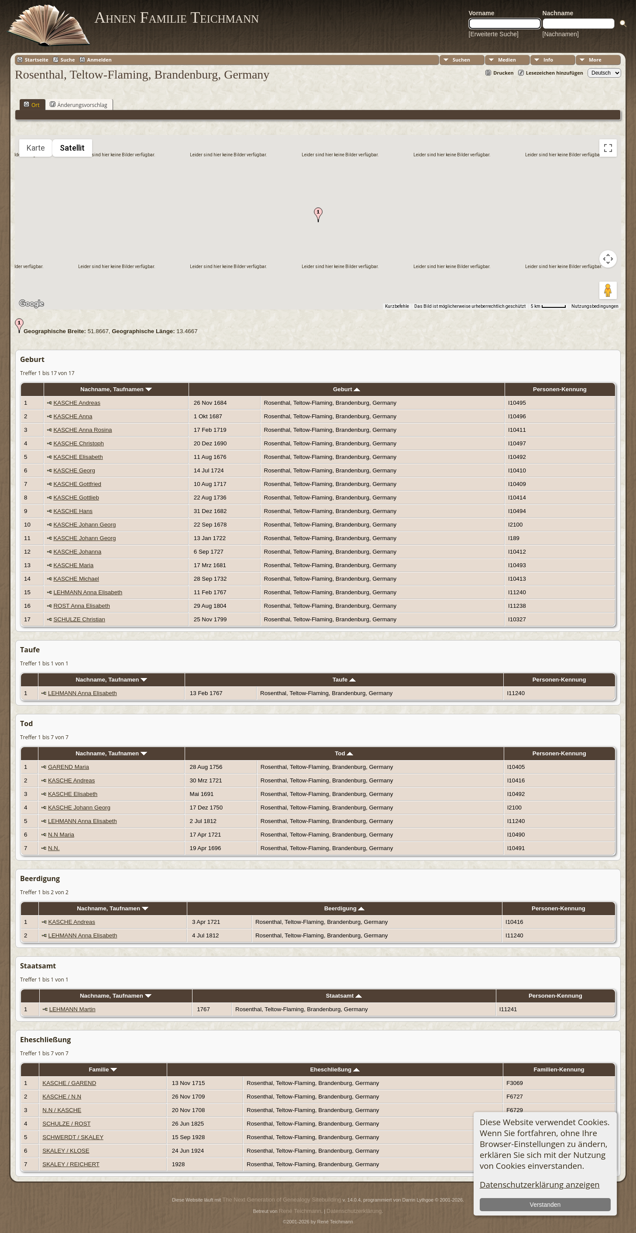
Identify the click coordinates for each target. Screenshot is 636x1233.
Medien (507, 59)
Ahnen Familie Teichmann (176, 17)
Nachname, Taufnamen (116, 389)
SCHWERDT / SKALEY (72, 1137)
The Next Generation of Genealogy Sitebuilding (281, 1199)
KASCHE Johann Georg (84, 524)
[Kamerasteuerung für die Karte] (608, 259)
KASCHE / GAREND (69, 1083)
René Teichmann (300, 1211)
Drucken (503, 72)
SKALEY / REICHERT (70, 1164)
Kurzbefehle (397, 306)
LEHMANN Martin (72, 1009)
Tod (344, 753)
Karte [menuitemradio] (36, 147)
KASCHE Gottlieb (76, 497)
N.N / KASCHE (61, 1110)
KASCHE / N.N (61, 1096)
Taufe (344, 679)
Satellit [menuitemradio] (72, 147)
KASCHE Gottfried (77, 484)
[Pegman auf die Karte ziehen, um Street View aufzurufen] (608, 290)
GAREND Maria (68, 767)
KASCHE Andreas (76, 403)
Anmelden (99, 59)
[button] (318, 214)
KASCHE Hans (73, 511)
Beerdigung (344, 908)
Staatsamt (343, 995)
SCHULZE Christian (79, 619)
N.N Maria (61, 834)
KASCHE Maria (73, 565)
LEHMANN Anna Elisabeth (87, 592)
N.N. (54, 848)
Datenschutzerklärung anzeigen (540, 1184)
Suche (68, 59)
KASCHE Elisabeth (78, 457)
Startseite (36, 59)
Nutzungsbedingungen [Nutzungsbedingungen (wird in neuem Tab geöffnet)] (595, 306)
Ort (32, 105)
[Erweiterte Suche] (494, 34)
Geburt (346, 389)
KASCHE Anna (72, 416)
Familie (103, 1069)
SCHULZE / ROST (66, 1123)
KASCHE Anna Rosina (82, 430)
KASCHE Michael (76, 578)
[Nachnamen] (561, 34)
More (595, 59)
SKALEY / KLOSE (65, 1150)
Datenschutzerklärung (354, 1211)
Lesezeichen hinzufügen (554, 72)
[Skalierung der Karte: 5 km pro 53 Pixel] (548, 306)
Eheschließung (335, 1069)
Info (548, 59)
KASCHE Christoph (78, 443)
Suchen (461, 59)
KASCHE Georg (74, 470)
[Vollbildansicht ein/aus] (608, 148)
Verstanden (545, 1204)
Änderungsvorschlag (78, 105)
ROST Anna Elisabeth (81, 606)
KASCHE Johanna (77, 551)
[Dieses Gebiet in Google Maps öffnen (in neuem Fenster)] (31, 304)
